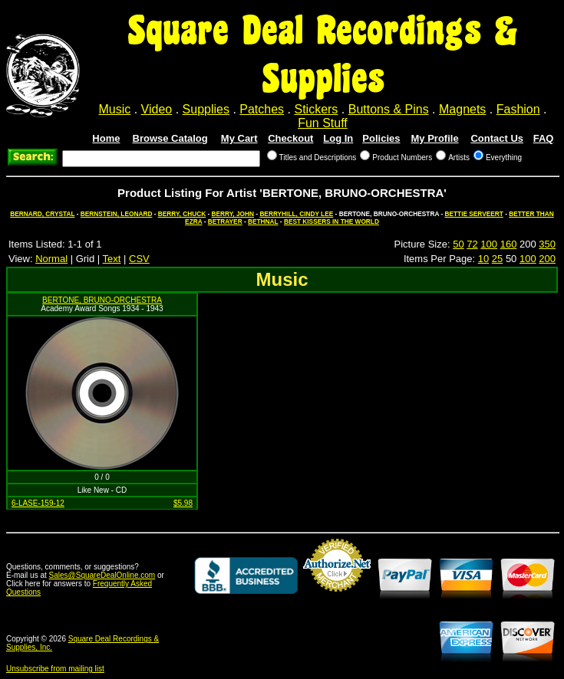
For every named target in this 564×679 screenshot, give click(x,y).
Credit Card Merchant (337, 598)
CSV (139, 258)
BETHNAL (263, 221)
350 (547, 244)
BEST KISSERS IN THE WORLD (331, 221)
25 (497, 258)
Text (112, 258)
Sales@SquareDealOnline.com (102, 575)
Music (114, 109)
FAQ (543, 138)
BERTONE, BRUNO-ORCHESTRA (102, 300)
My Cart (239, 138)
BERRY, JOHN (233, 214)
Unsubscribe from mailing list (55, 668)
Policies (381, 138)
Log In (338, 138)
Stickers (316, 109)
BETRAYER (225, 221)
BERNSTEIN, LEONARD (117, 214)
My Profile (435, 138)
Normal (51, 258)
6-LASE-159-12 (38, 503)
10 (483, 258)
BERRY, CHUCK (182, 214)
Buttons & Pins (388, 109)
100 (488, 244)
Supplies (206, 109)
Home (106, 138)
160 (508, 244)
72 (472, 244)
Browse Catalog (170, 138)
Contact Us (496, 138)
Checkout (290, 138)
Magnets (462, 109)
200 (547, 258)
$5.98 (183, 503)
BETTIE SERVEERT (473, 214)
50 (458, 244)
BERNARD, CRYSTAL (42, 214)
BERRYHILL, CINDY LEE (296, 214)
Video (157, 109)
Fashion (518, 109)
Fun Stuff (323, 123)
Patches (261, 109)
